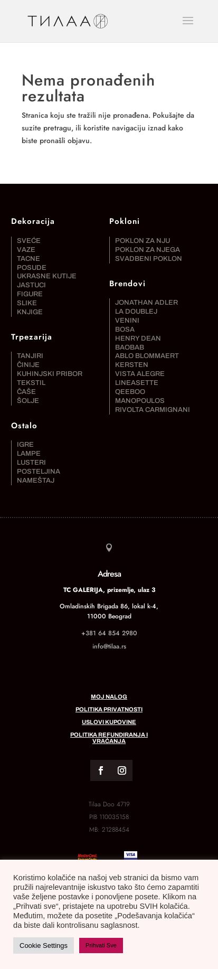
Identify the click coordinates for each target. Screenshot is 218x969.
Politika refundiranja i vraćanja (109, 737)
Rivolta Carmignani (152, 409)
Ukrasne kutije (47, 276)
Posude (31, 267)
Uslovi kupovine (109, 722)
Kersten (131, 365)
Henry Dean (138, 338)
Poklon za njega (147, 249)
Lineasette (136, 383)
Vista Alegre (140, 374)
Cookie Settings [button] (44, 945)
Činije (28, 365)
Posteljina (38, 471)
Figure (30, 294)
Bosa (125, 329)
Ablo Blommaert (147, 356)
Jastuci (31, 285)
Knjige (30, 312)
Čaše (26, 392)
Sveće (29, 240)
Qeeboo (130, 392)
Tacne (28, 258)
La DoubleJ (136, 311)
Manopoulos (140, 400)
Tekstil (31, 383)
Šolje (28, 400)
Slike (27, 303)
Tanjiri (30, 356)
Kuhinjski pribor (49, 374)
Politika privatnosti (109, 709)
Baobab (129, 347)
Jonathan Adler (146, 302)
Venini (127, 320)
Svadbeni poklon (148, 258)
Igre (25, 444)
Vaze (26, 249)
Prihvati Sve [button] (101, 945)
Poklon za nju (142, 240)
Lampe (29, 453)
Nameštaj (35, 480)
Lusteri (31, 462)
